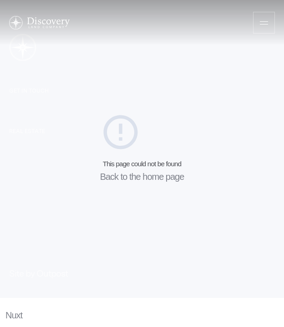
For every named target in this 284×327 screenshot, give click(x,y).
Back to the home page (142, 177)
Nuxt (13, 315)
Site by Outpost (38, 273)
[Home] (39, 23)
